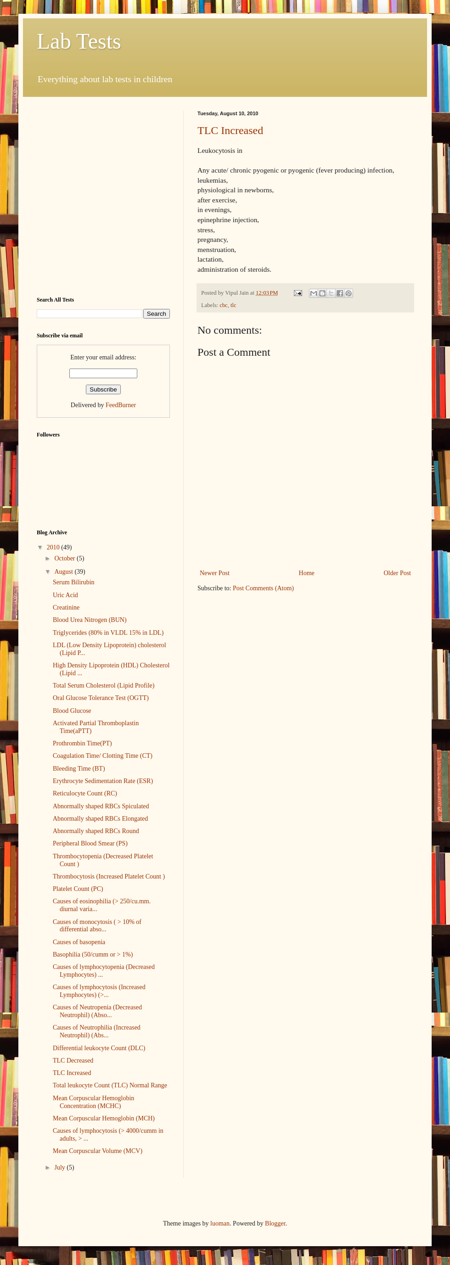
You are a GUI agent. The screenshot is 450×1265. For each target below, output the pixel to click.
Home (307, 573)
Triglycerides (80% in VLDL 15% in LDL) (108, 632)
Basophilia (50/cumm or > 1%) (93, 954)
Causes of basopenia (79, 942)
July (60, 1167)
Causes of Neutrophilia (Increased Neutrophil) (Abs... (97, 1031)
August (64, 571)
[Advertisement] (86, 197)
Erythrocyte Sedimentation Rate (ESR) (103, 781)
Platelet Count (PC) (78, 888)
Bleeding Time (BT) (79, 768)
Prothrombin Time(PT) (82, 743)
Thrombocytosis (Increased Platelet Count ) (109, 876)
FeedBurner (121, 405)
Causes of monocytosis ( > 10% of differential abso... (97, 925)
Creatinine (66, 607)
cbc (223, 305)
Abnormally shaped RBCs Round (96, 831)
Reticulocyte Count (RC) (85, 793)
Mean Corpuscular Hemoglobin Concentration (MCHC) (93, 1102)
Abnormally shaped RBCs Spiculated (101, 806)
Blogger (275, 1223)
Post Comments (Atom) (263, 588)
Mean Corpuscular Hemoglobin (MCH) (104, 1118)
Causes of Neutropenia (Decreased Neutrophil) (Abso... (97, 1011)
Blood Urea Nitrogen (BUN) (90, 619)
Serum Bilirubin (74, 582)
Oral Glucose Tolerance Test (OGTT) (101, 697)
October (65, 558)
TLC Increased (230, 130)
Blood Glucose (72, 710)
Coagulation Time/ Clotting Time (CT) (102, 755)
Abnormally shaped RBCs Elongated (100, 818)
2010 (54, 547)
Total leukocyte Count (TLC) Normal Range (110, 1085)
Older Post (397, 573)
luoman (220, 1223)
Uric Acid (65, 595)
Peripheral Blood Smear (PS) (90, 843)
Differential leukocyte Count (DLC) (99, 1048)
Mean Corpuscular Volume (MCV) (97, 1150)
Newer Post (215, 573)
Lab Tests (79, 41)
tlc (233, 305)
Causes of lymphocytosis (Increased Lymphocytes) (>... (99, 991)
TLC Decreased (73, 1060)
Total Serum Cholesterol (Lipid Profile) (103, 685)
